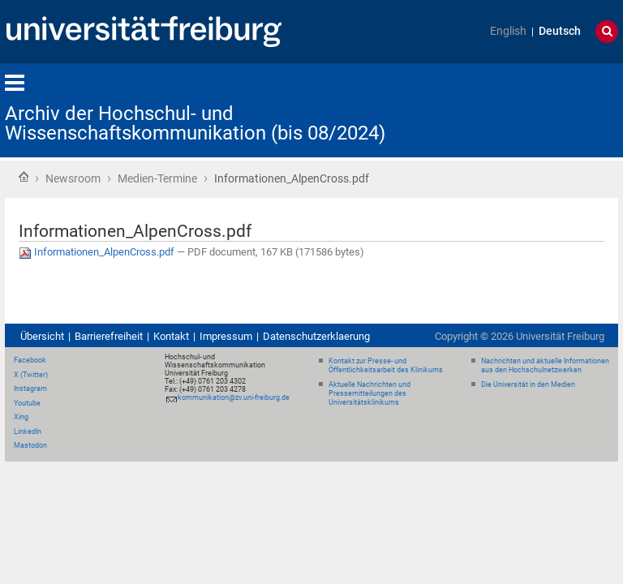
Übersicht (42, 336)
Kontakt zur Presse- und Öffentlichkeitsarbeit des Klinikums (386, 365)
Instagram (30, 388)
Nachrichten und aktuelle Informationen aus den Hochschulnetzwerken (545, 365)
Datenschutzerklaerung (316, 336)
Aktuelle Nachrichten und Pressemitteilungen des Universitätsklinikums (369, 393)
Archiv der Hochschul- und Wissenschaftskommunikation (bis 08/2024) (195, 123)
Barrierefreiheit (109, 336)
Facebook (30, 360)
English (508, 31)
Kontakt (171, 336)
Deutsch (560, 31)
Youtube (27, 403)
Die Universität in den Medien (528, 384)
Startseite (23, 176)
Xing (21, 417)
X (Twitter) (31, 375)
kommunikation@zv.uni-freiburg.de (234, 397)
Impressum (226, 336)
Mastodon (30, 445)
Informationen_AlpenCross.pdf (98, 252)
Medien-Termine (157, 178)
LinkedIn (27, 431)
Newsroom (73, 178)
